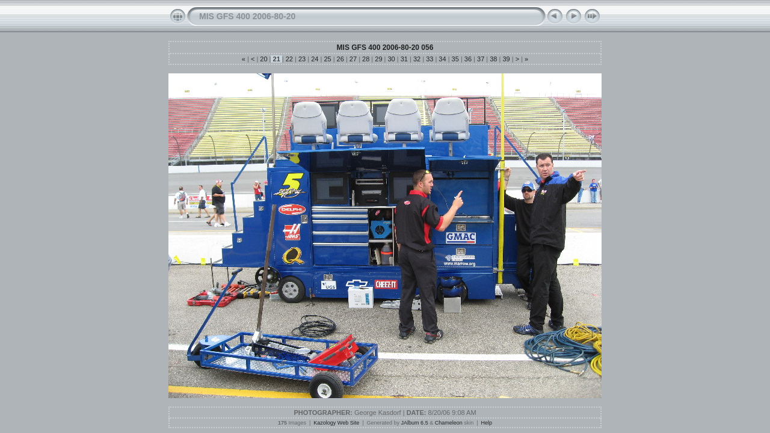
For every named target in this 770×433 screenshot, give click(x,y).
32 (416, 59)
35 (455, 59)
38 (493, 59)
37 (480, 59)
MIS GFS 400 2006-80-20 (247, 16)
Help (487, 423)
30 (391, 59)
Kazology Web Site (336, 423)
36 (468, 59)
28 (365, 59)
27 (353, 59)
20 (263, 59)
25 (327, 59)
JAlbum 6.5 (414, 423)
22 (289, 59)
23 (302, 59)
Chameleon (449, 423)
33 (429, 59)
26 (340, 59)
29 (378, 59)
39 (505, 59)
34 (442, 59)
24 (314, 59)
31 (404, 59)
